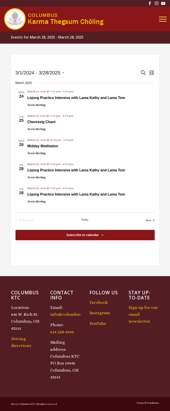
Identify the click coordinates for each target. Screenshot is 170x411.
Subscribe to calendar (82, 235)
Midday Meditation (42, 146)
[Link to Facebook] (150, 3)
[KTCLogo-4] (54, 19)
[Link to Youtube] (163, 3)
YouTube (97, 323)
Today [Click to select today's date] (85, 219)
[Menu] (162, 19)
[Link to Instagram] (156, 3)
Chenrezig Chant (41, 122)
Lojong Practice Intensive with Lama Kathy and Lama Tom (76, 98)
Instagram (99, 312)
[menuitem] (162, 19)
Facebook (98, 302)
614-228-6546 (62, 332)
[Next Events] (150, 220)
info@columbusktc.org (72, 314)
